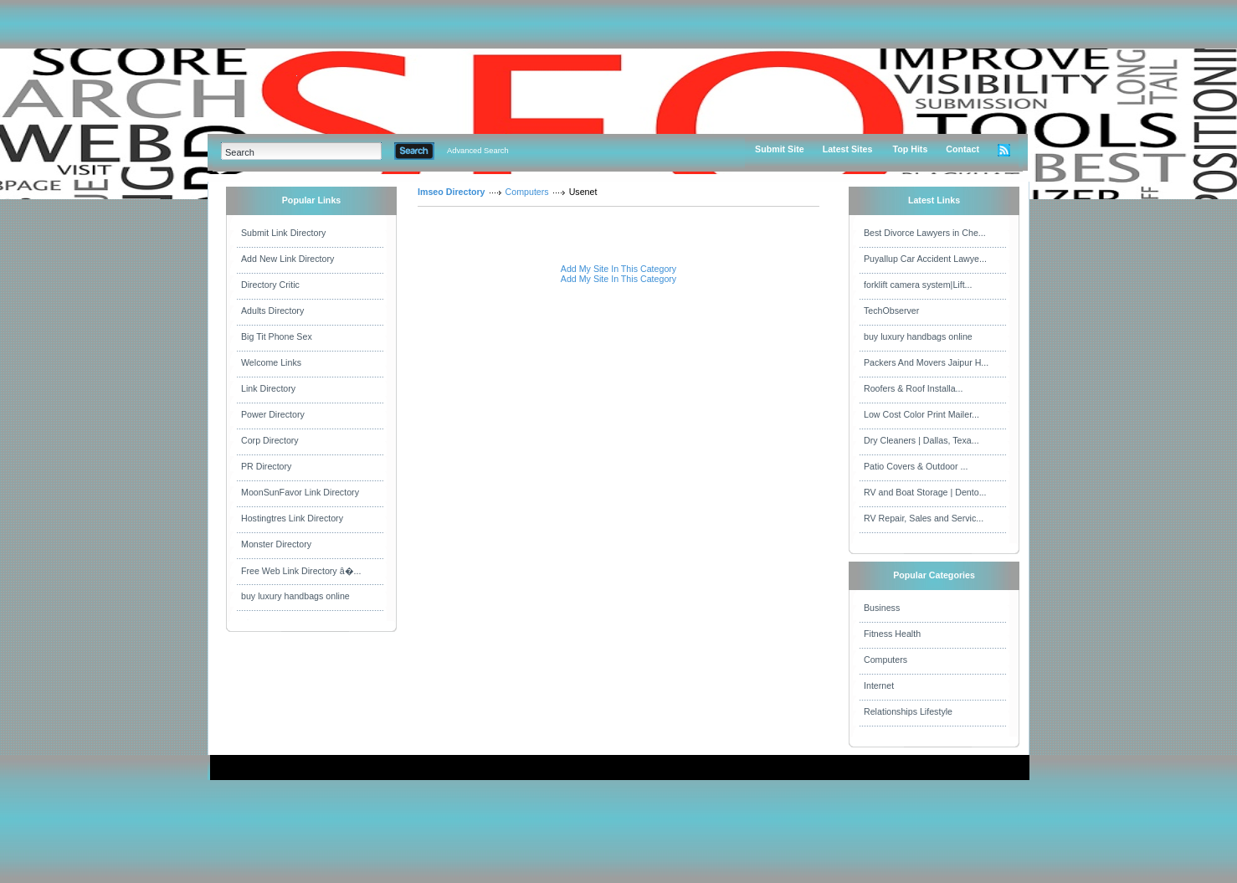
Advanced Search (478, 150)
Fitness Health (892, 634)
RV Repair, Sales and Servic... (923, 518)
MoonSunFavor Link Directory (300, 492)
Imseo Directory (451, 192)
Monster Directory (276, 544)
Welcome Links (271, 362)
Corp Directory (270, 440)
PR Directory (266, 466)
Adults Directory (272, 310)
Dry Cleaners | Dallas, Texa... (921, 440)
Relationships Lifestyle (908, 711)
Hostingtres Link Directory (292, 518)
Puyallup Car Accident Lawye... (925, 259)
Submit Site (779, 149)
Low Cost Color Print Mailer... (921, 414)
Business (882, 608)
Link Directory (268, 388)
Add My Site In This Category (618, 269)
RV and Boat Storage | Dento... (925, 492)
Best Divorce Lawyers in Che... (925, 233)
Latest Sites (848, 149)
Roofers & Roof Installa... (913, 388)
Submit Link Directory (283, 233)
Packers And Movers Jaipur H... (926, 362)
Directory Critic (270, 285)
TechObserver (891, 310)
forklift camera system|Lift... (918, 285)
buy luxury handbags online (295, 596)
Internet (879, 685)
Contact (962, 149)
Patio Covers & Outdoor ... (916, 466)
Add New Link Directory (287, 259)
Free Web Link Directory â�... (301, 571)
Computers (527, 192)
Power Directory (273, 414)
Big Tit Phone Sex (276, 336)
